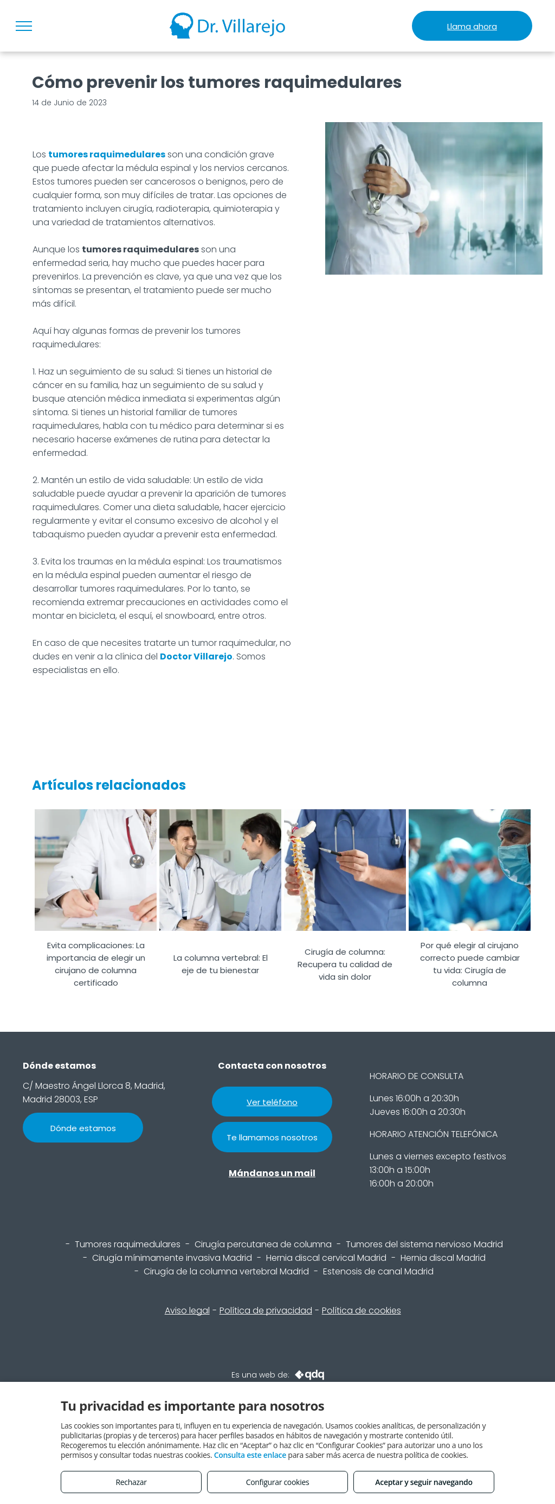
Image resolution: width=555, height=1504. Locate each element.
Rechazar (130, 1482)
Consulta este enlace (250, 1455)
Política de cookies (361, 1310)
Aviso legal (187, 1310)
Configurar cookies (277, 1482)
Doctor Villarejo (196, 656)
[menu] (24, 26)
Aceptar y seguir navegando (423, 1482)
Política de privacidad (266, 1310)
